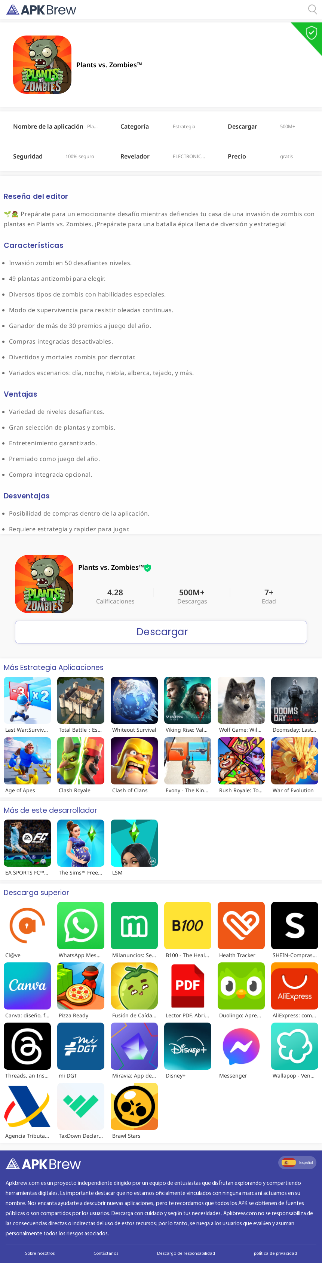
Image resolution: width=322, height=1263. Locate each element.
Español (297, 1162)
